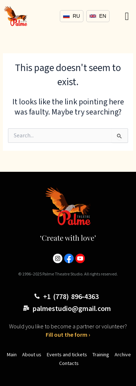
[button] (126, 16)
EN (98, 16)
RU (71, 16)
